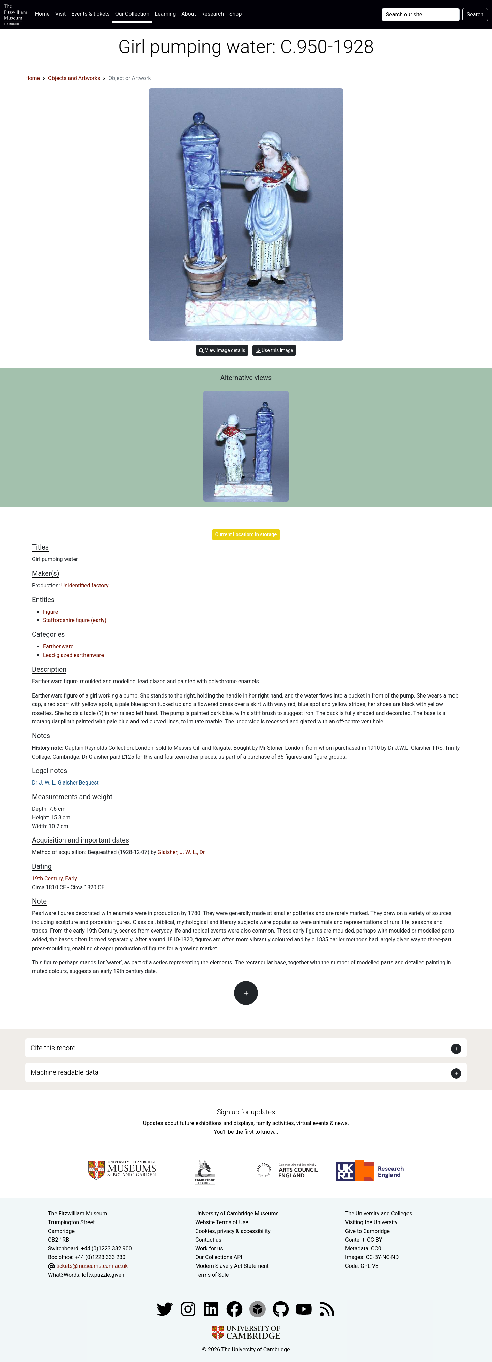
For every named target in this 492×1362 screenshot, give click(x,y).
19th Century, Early (54, 878)
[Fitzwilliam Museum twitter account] (165, 1308)
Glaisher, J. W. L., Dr (181, 852)
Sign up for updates (246, 1112)
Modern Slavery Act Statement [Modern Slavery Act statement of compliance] (232, 1266)
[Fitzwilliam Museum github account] (281, 1308)
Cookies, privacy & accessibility (233, 1231)
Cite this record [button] (53, 1048)
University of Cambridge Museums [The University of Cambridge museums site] (237, 1213)
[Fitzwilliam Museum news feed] (327, 1308)
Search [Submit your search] (475, 14)
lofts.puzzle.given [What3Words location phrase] (103, 1275)
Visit (60, 14)
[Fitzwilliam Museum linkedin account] (235, 1308)
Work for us (209, 1248)
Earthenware (58, 646)
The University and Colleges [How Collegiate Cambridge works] (378, 1213)
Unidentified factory (85, 585)
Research (212, 14)
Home (43, 13)
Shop (235, 14)
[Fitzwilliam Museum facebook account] (212, 1308)
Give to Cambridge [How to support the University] (367, 1231)
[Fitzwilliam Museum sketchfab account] (258, 1308)
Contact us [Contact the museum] (208, 1239)
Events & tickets (90, 14)
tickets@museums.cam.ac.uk (92, 1266)
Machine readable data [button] (64, 1072)
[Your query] (421, 14)
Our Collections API (218, 1257)
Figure (50, 612)
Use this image (274, 350)
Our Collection (132, 14)
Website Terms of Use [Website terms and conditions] (221, 1222)
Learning (165, 14)
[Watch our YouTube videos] (304, 1308)
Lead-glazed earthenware (73, 655)
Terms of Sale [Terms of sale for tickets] (212, 1275)
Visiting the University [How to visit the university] (371, 1222)
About (188, 14)
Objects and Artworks (74, 78)
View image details (222, 350)
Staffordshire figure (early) (74, 620)
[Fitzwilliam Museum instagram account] (188, 1308)
